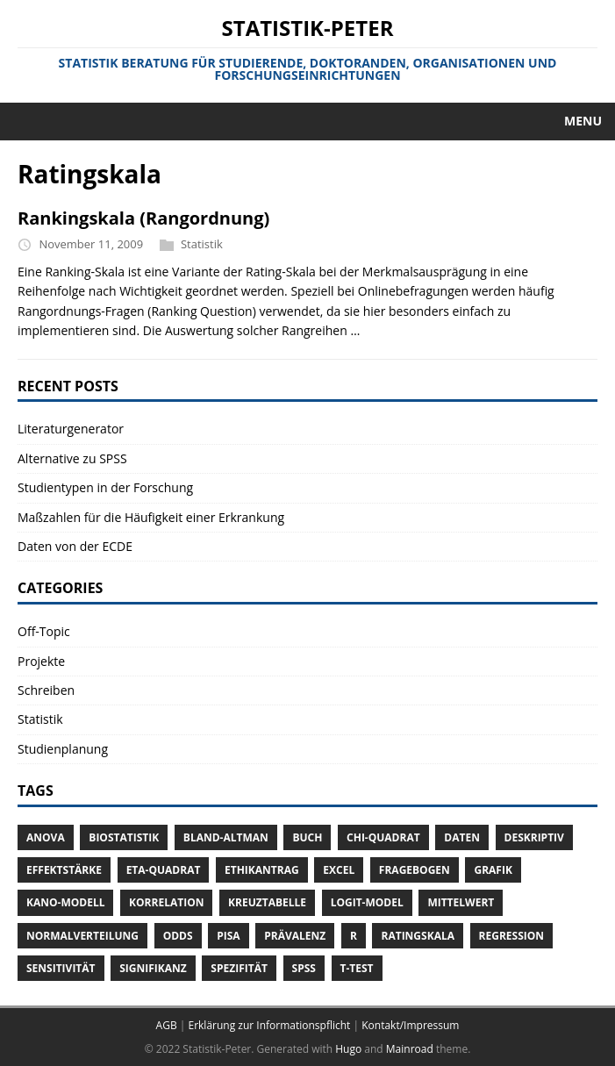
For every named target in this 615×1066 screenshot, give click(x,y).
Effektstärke (64, 869)
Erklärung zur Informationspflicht (269, 1025)
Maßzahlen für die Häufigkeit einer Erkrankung (151, 517)
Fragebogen (414, 869)
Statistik (202, 244)
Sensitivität (61, 968)
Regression (511, 935)
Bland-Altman (225, 837)
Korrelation (166, 902)
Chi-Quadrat (383, 837)
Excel (338, 869)
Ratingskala (417, 935)
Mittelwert (460, 902)
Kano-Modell (65, 902)
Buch (307, 837)
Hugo (348, 1048)
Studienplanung (63, 748)
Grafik (492, 869)
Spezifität (239, 968)
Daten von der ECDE (75, 546)
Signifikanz (153, 968)
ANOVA (45, 837)
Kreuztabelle (267, 902)
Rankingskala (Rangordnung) (143, 218)
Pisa (228, 935)
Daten (462, 837)
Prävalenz (294, 935)
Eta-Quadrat (163, 869)
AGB (166, 1025)
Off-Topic (44, 631)
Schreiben (46, 690)
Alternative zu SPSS (72, 458)
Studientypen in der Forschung (105, 487)
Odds (178, 935)
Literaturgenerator (71, 428)
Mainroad (409, 1048)
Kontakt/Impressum (410, 1025)
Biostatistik (124, 837)
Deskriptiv (534, 837)
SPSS (304, 968)
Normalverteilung (82, 935)
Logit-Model (367, 902)
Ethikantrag (262, 869)
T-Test (357, 968)
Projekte (41, 661)
